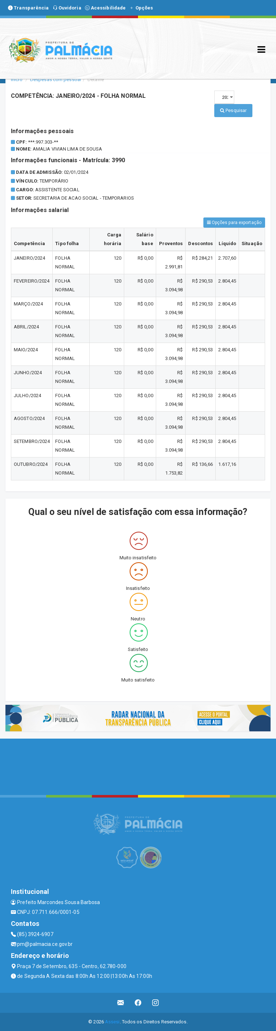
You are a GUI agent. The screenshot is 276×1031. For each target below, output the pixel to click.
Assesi (112, 1021)
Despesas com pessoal (55, 79)
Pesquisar (233, 110)
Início (17, 79)
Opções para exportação (234, 222)
